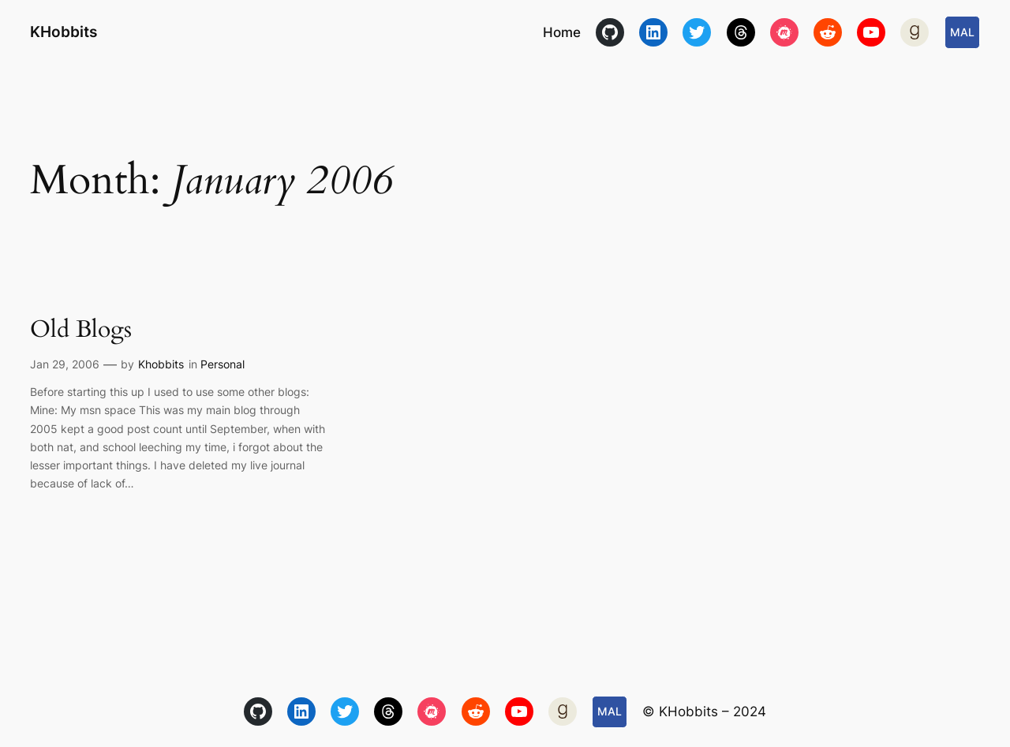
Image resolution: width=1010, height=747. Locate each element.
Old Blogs (81, 330)
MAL (962, 32)
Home (562, 32)
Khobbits (161, 364)
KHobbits (63, 31)
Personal (222, 364)
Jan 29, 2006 (64, 364)
